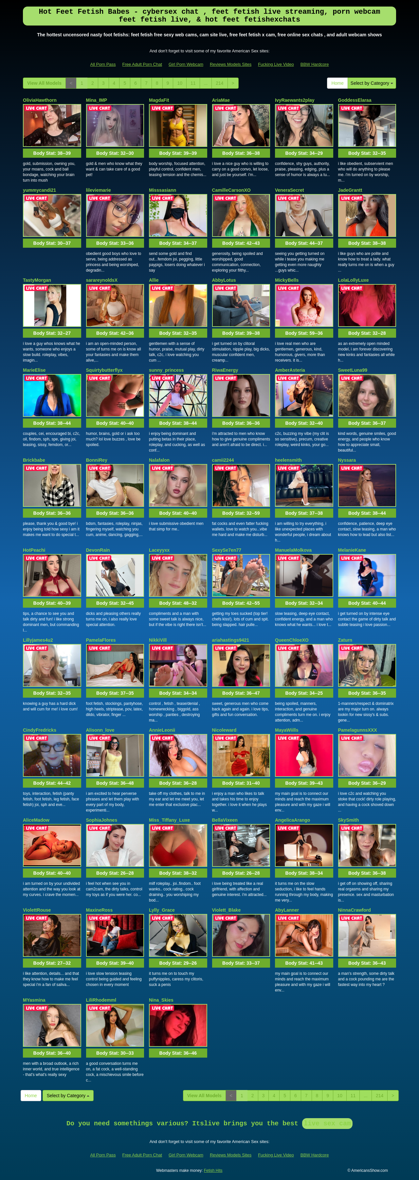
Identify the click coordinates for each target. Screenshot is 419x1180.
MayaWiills (286, 730)
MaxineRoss (99, 910)
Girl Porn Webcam (186, 64)
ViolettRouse (37, 910)
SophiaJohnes (102, 820)
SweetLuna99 (352, 370)
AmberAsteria (290, 370)
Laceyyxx (159, 550)
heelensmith (288, 460)
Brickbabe (34, 460)
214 (219, 83)
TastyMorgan (37, 280)
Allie (154, 280)
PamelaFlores (101, 640)
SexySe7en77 (227, 550)
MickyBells (287, 280)
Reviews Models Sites (230, 64)
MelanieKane (352, 550)
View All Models (44, 83)
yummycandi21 (39, 190)
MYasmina (34, 1000)
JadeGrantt (350, 190)
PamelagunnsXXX (357, 730)
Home (337, 83)
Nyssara (347, 460)
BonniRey (96, 460)
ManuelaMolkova (293, 550)
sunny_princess (166, 370)
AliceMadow (36, 820)
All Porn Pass (103, 64)
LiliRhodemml (101, 1000)
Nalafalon (159, 460)
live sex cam (327, 1123)
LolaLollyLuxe (353, 280)
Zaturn (345, 640)
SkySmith (348, 820)
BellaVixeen (225, 820)
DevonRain (98, 550)
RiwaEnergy (225, 370)
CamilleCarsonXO (231, 190)
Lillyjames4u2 (38, 640)
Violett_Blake (226, 910)
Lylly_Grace (162, 910)
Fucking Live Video (276, 64)
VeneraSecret (289, 190)
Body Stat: (52, 153)
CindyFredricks (39, 730)
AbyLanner (287, 910)
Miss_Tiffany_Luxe (169, 820)
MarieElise (34, 370)
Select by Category (372, 83)
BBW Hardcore (315, 64)
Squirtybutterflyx (104, 370)
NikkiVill (158, 640)
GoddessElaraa (355, 100)
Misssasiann (162, 190)
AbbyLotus (224, 280)
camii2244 (223, 460)
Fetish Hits (213, 1170)
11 (193, 83)
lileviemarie (98, 190)
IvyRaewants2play (295, 100)
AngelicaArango (292, 820)
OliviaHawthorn (40, 100)
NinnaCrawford (354, 910)
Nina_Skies (161, 1000)
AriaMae (221, 100)
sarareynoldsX (102, 280)
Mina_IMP (96, 100)
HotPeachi (34, 550)
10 (179, 83)
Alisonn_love (100, 730)
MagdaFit (159, 100)
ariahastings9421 (230, 640)
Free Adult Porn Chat (142, 64)
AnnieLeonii (162, 730)
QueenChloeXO (292, 640)
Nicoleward (224, 730)
